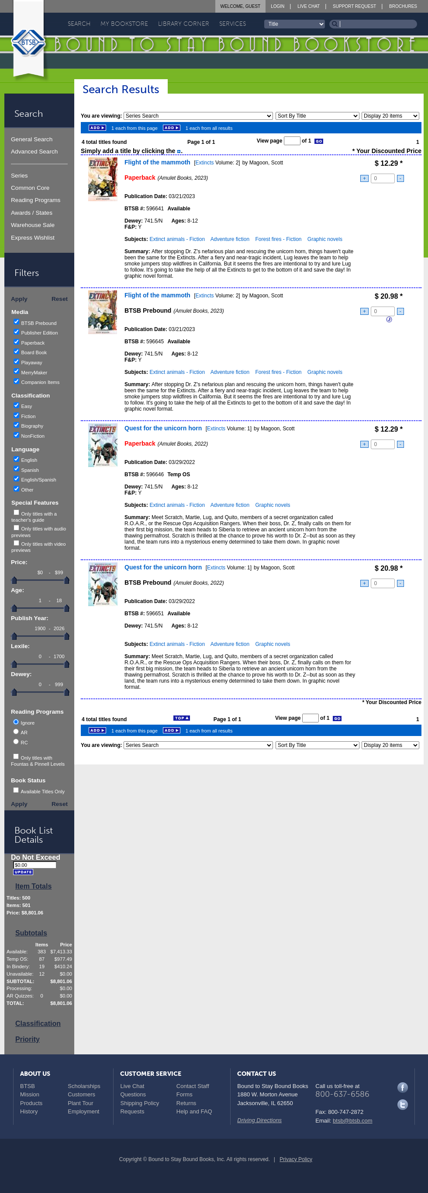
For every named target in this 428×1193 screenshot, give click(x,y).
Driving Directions (259, 1120)
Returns (186, 1103)
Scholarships (84, 1086)
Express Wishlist (33, 237)
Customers (81, 1094)
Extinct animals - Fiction (177, 239)
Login (277, 6)
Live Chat (308, 6)
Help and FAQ (194, 1111)
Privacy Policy (296, 1159)
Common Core (30, 188)
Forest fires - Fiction (278, 239)
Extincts (205, 163)
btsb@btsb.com (353, 1120)
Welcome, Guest (241, 6)
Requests (132, 1111)
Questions (133, 1094)
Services (232, 24)
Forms (184, 1094)
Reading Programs (35, 200)
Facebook (402, 1087)
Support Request (354, 6)
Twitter (402, 1104)
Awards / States (31, 212)
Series (19, 175)
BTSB (27, 1086)
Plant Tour (80, 1103)
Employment (83, 1111)
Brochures (403, 6)
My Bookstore (124, 24)
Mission (29, 1094)
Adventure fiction (230, 239)
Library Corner (183, 24)
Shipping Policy (139, 1103)
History (29, 1111)
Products (31, 1103)
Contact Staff (192, 1086)
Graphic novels (324, 239)
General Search (31, 139)
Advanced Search (34, 151)
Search (79, 24)
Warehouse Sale (33, 225)
